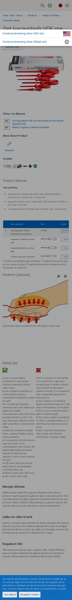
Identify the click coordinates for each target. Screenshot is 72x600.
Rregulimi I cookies (29, 594)
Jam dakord (10, 594)
